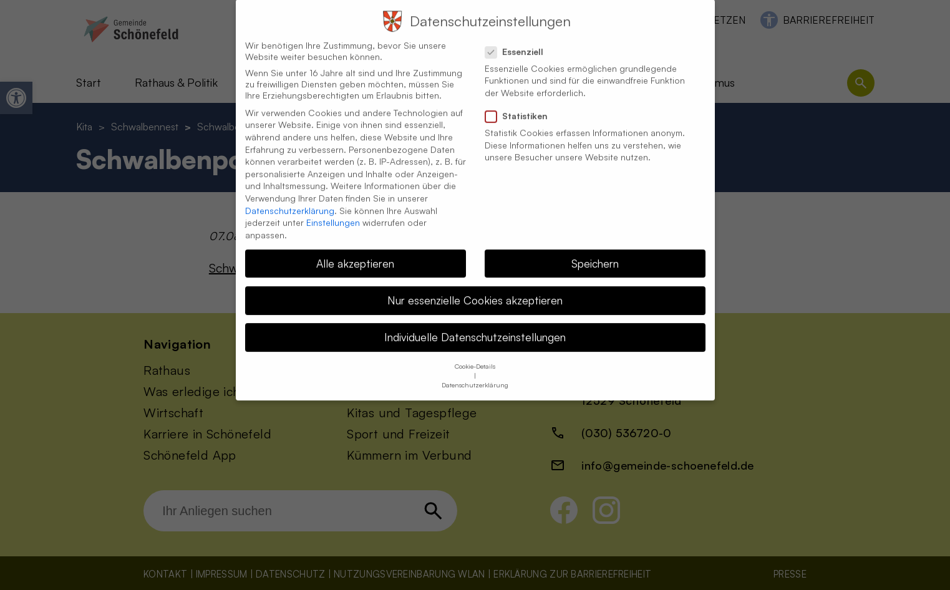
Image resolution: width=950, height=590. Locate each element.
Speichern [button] (595, 250)
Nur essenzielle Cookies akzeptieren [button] (475, 287)
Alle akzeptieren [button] (355, 250)
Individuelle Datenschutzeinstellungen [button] (475, 324)
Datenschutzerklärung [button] (475, 371)
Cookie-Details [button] (475, 353)
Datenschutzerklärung (289, 197)
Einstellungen (333, 209)
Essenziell (519, 38)
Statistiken (521, 103)
